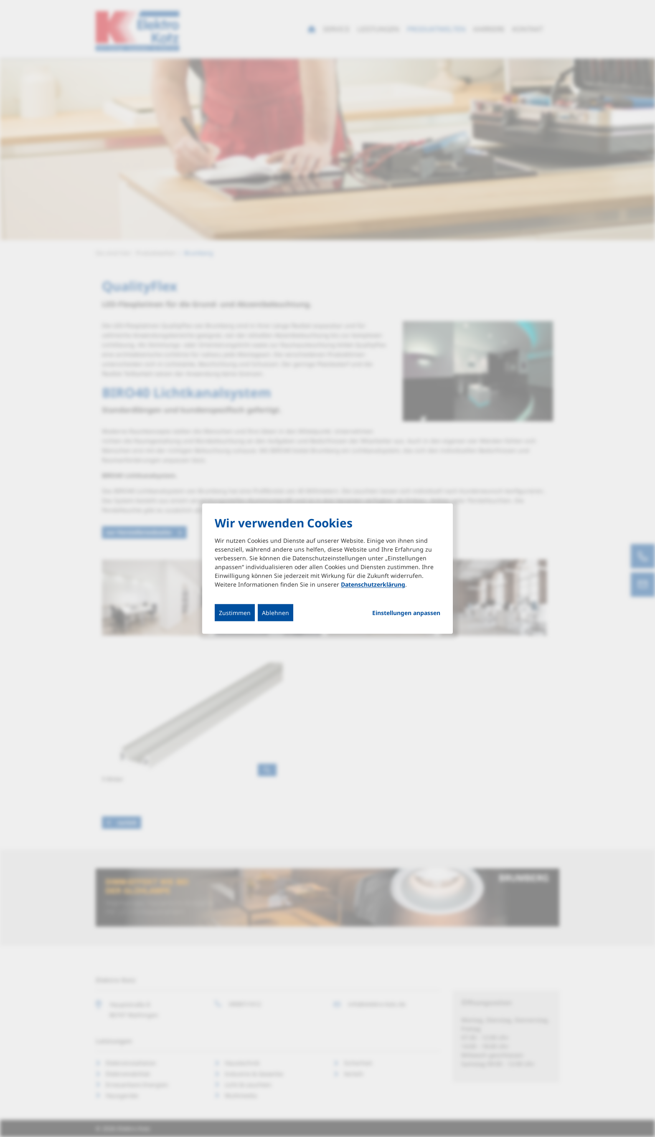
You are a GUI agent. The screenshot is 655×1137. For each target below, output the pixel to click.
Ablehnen (275, 613)
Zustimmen (235, 613)
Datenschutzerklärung (373, 584)
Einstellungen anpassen (406, 613)
